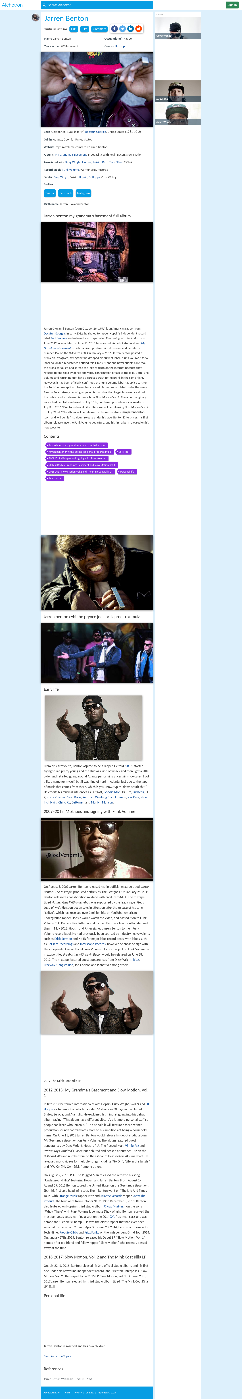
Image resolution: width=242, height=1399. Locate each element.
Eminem (120, 797)
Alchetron (12, 5)
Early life (123, 451)
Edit (73, 29)
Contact (90, 1392)
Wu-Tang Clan (104, 797)
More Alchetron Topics (57, 1356)
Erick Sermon (63, 939)
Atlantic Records (111, 1196)
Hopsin (86, 162)
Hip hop (120, 46)
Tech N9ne (116, 162)
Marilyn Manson (102, 802)
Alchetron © (107, 1392)
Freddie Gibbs (68, 1232)
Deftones (78, 802)
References (55, 478)
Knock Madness (114, 1206)
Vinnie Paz (132, 1146)
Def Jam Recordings (60, 944)
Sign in (232, 4)
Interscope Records (93, 944)
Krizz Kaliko (91, 1232)
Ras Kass (133, 797)
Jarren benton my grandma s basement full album (77, 445)
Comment (99, 29)
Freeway (49, 965)
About (52, 1392)
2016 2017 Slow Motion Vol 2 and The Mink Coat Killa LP (80, 471)
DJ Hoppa (94, 177)
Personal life (127, 471)
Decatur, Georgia (95, 132)
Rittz (105, 162)
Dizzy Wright (73, 162)
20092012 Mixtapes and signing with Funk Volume (77, 458)
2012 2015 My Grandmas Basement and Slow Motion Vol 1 (82, 465)
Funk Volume (70, 169)
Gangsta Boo (64, 965)
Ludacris (138, 792)
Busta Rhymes (56, 797)
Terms (67, 1392)
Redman (88, 797)
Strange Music (67, 1196)
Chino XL (64, 802)
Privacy (78, 1392)
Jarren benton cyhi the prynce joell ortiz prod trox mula (80, 451)
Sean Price (74, 797)
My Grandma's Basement (71, 154)
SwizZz (96, 162)
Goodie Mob (112, 792)
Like (85, 29)
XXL (127, 766)
